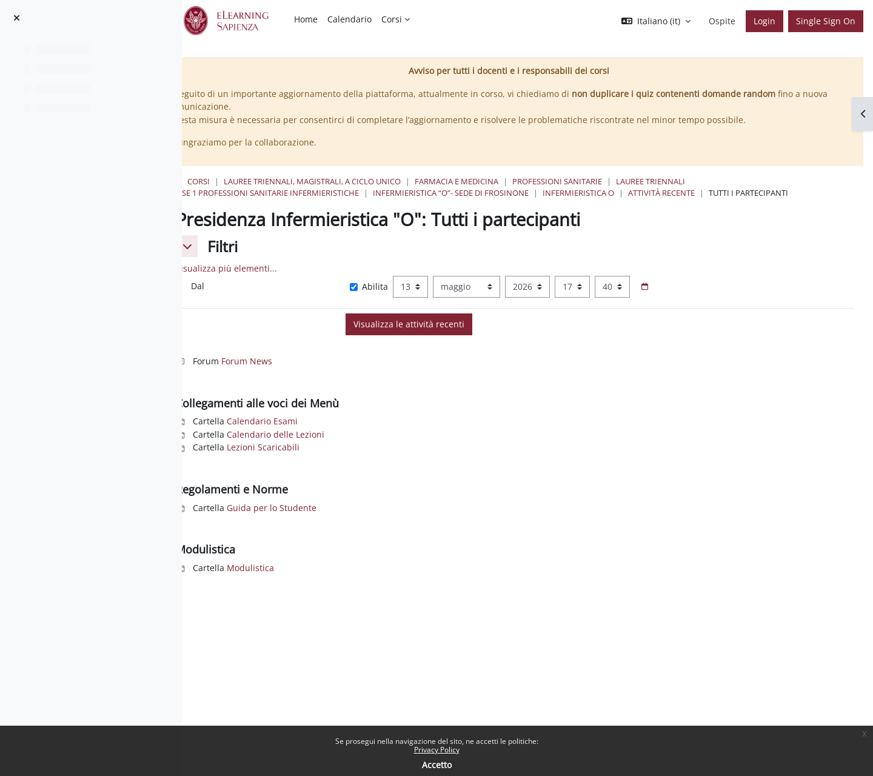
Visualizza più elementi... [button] (322, 280)
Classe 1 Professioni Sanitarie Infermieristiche (357, 192)
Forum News (343, 372)
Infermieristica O (675, 192)
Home (258, 181)
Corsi (295, 181)
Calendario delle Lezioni (372, 446)
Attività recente (757, 192)
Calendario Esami (358, 432)
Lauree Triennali (746, 181)
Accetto (437, 765)
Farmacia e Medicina (553, 181)
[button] (656, 21)
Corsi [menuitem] (391, 19)
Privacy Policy (437, 749)
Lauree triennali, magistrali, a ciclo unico (408, 181)
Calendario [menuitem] (349, 19)
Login (764, 21)
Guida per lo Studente (368, 519)
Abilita (442, 298)
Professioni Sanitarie (653, 181)
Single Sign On (825, 21)
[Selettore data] (717, 298)
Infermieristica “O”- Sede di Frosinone (547, 192)
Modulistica (346, 579)
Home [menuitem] (306, 19)
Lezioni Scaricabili (359, 459)
